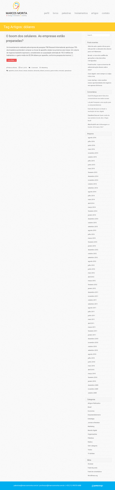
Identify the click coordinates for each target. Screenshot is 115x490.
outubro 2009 (92, 393)
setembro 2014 (93, 188)
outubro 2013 (92, 222)
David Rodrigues (93, 96)
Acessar (90, 464)
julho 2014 (91, 195)
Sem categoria (92, 446)
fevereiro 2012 (92, 284)
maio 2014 (91, 199)
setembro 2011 (93, 304)
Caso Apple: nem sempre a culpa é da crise (99, 75)
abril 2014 (91, 203)
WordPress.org (93, 475)
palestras (66, 13)
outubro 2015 (92, 157)
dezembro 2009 (93, 385)
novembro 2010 (93, 342)
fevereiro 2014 (92, 211)
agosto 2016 (92, 137)
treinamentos (81, 13)
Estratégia (91, 419)
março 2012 (92, 280)
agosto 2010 (92, 354)
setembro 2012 (93, 257)
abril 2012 (91, 277)
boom (17, 70)
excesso (47, 70)
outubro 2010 (92, 346)
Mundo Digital (92, 430)
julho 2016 (91, 141)
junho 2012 (91, 269)
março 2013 (92, 238)
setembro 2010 (93, 350)
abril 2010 (91, 369)
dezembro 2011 (93, 292)
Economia (91, 411)
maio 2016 (91, 149)
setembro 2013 (93, 226)
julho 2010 (91, 358)
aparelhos (11, 70)
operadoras (68, 70)
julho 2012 (91, 265)
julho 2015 (91, 161)
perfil (46, 13)
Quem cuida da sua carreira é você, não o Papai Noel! (98, 117)
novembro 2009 (93, 389)
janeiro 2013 (92, 246)
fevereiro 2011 (92, 331)
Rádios (90, 442)
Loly (89, 102)
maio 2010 (91, 366)
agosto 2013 (92, 230)
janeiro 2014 (92, 215)
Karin (89, 109)
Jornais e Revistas (94, 422)
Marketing (45, 67)
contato (106, 13)
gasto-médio (54, 70)
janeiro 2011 (92, 335)
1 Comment (34, 67)
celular (25, 70)
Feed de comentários (95, 471)
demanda (36, 70)
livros (55, 13)
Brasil (21, 70)
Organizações (92, 434)
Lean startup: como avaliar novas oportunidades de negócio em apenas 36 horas (99, 82)
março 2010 (92, 373)
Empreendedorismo (94, 415)
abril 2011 (91, 323)
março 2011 (92, 327)
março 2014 (92, 207)
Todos (90, 450)
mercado (61, 70)
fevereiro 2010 (92, 377)
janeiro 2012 (92, 288)
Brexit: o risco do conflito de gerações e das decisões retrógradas (98, 58)
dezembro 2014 (93, 176)
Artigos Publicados (94, 403)
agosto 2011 (92, 308)
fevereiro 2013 (92, 242)
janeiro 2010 (92, 381)
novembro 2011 (93, 296)
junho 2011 (91, 315)
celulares (30, 70)
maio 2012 (91, 273)
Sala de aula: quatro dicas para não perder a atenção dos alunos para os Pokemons (99, 48)
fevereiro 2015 (92, 172)
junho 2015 (91, 165)
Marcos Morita (12, 67)
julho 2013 (91, 234)
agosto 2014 (92, 192)
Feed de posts (92, 468)
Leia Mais (11, 60)
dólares (42, 70)
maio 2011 (91, 319)
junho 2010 (91, 362)
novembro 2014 (93, 180)
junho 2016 (91, 145)
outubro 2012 (92, 253)
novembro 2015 (93, 153)
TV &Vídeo (91, 453)
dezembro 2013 (93, 219)
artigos (94, 13)
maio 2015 (91, 168)
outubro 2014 (92, 184)
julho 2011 (91, 311)
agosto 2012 (92, 261)
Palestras (91, 438)
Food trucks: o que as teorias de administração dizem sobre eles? (99, 67)
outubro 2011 (92, 300)
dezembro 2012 (93, 250)
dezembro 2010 (93, 339)
